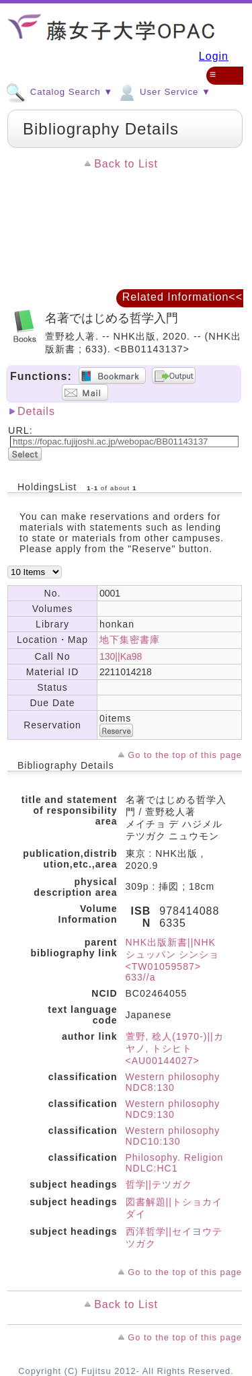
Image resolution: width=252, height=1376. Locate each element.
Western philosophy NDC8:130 (173, 1082)
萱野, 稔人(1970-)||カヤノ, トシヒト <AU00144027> (175, 1048)
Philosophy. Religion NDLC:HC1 (175, 1163)
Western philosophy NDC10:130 (173, 1136)
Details (36, 411)
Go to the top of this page (185, 755)
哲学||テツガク (159, 1184)
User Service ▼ (163, 91)
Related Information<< (182, 297)
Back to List (126, 163)
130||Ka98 (120, 656)
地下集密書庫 (129, 639)
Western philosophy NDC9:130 (173, 1109)
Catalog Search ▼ (59, 91)
